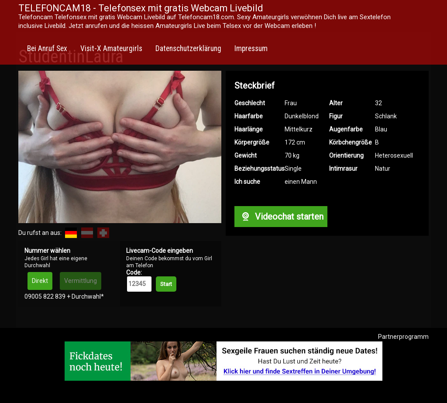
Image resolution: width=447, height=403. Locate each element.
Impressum (251, 48)
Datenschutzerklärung (188, 48)
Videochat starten (280, 216)
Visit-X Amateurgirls (111, 48)
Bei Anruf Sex (47, 48)
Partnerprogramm (403, 336)
